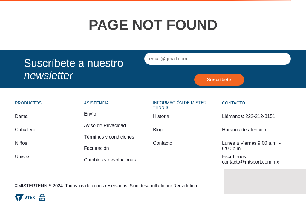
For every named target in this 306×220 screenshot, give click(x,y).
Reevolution (185, 185)
